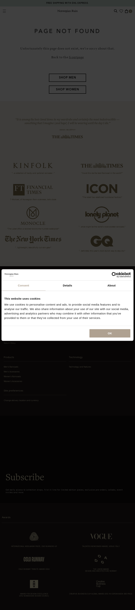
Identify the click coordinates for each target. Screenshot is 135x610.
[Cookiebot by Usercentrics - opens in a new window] (114, 275)
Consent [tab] (23, 285)
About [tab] (111, 285)
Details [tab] (67, 285)
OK (110, 333)
